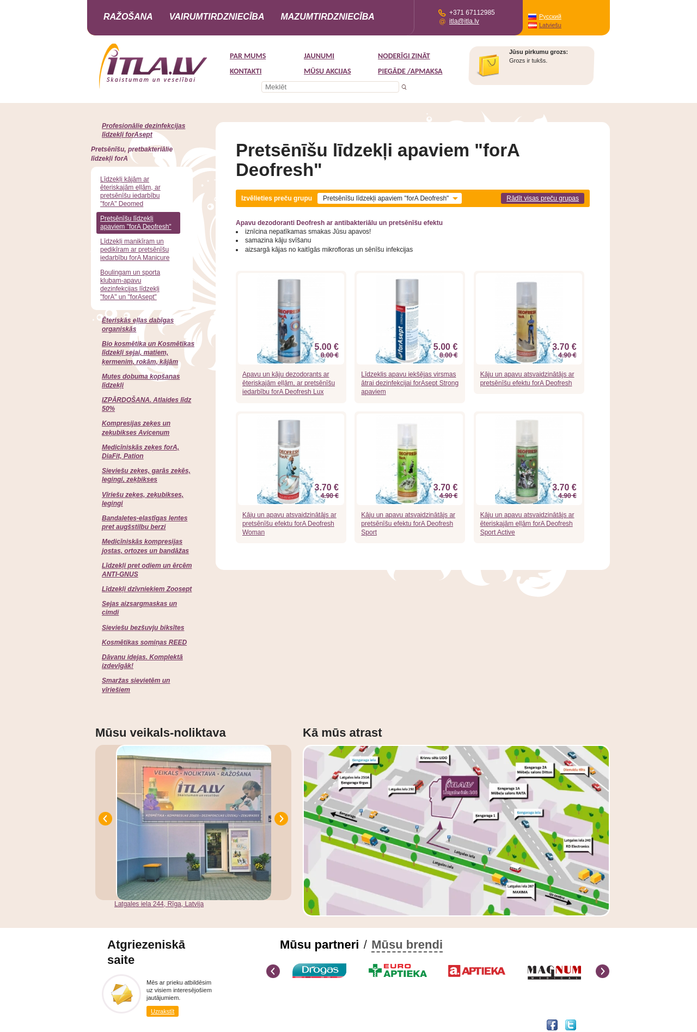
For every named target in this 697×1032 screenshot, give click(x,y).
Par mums (248, 55)
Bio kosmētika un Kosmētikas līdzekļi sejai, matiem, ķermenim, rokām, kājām (148, 352)
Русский (550, 16)
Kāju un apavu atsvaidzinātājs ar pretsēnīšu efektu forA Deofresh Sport (408, 523)
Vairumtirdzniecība (217, 16)
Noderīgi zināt (404, 55)
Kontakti (245, 71)
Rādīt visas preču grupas (542, 198)
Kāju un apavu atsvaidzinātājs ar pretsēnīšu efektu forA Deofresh (527, 379)
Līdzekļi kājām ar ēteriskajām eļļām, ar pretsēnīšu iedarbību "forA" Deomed (130, 191)
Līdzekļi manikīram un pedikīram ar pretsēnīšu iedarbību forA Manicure (134, 250)
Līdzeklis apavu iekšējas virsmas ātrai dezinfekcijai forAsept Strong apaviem (409, 383)
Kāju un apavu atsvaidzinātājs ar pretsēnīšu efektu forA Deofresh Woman (289, 523)
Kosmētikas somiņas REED (144, 642)
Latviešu (550, 25)
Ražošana (128, 16)
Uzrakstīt (162, 1011)
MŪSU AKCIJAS (327, 71)
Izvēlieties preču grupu (276, 198)
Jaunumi (319, 55)
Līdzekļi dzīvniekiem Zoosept (147, 589)
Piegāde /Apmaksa (410, 71)
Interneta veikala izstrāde (128, 1024)
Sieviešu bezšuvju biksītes (143, 628)
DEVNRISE (175, 1024)
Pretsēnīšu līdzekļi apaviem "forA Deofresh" (136, 222)
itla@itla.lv (464, 21)
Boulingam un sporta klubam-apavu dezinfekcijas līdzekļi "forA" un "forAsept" (130, 285)
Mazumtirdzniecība (327, 16)
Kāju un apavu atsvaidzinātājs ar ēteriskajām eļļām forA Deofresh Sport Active (527, 523)
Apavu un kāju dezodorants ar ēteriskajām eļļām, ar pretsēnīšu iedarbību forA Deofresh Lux (288, 383)
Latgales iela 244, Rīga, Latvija (159, 904)
